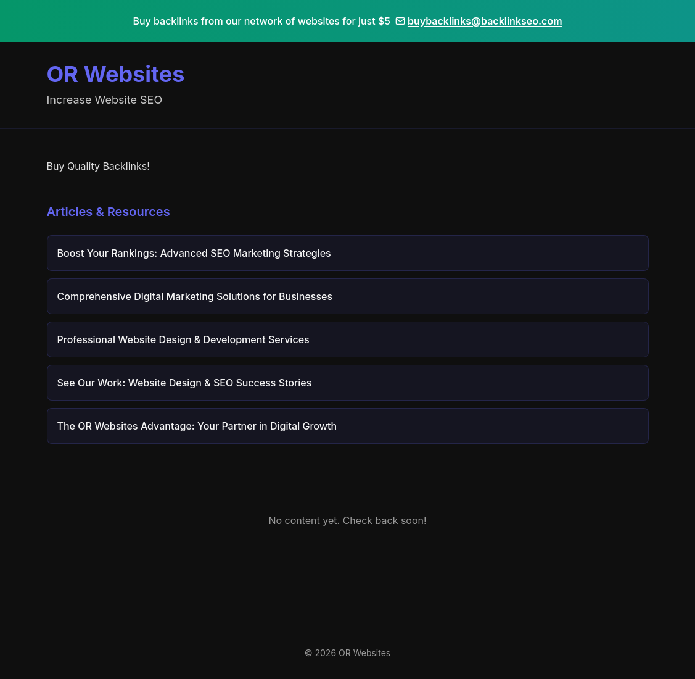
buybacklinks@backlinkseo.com (478, 21)
